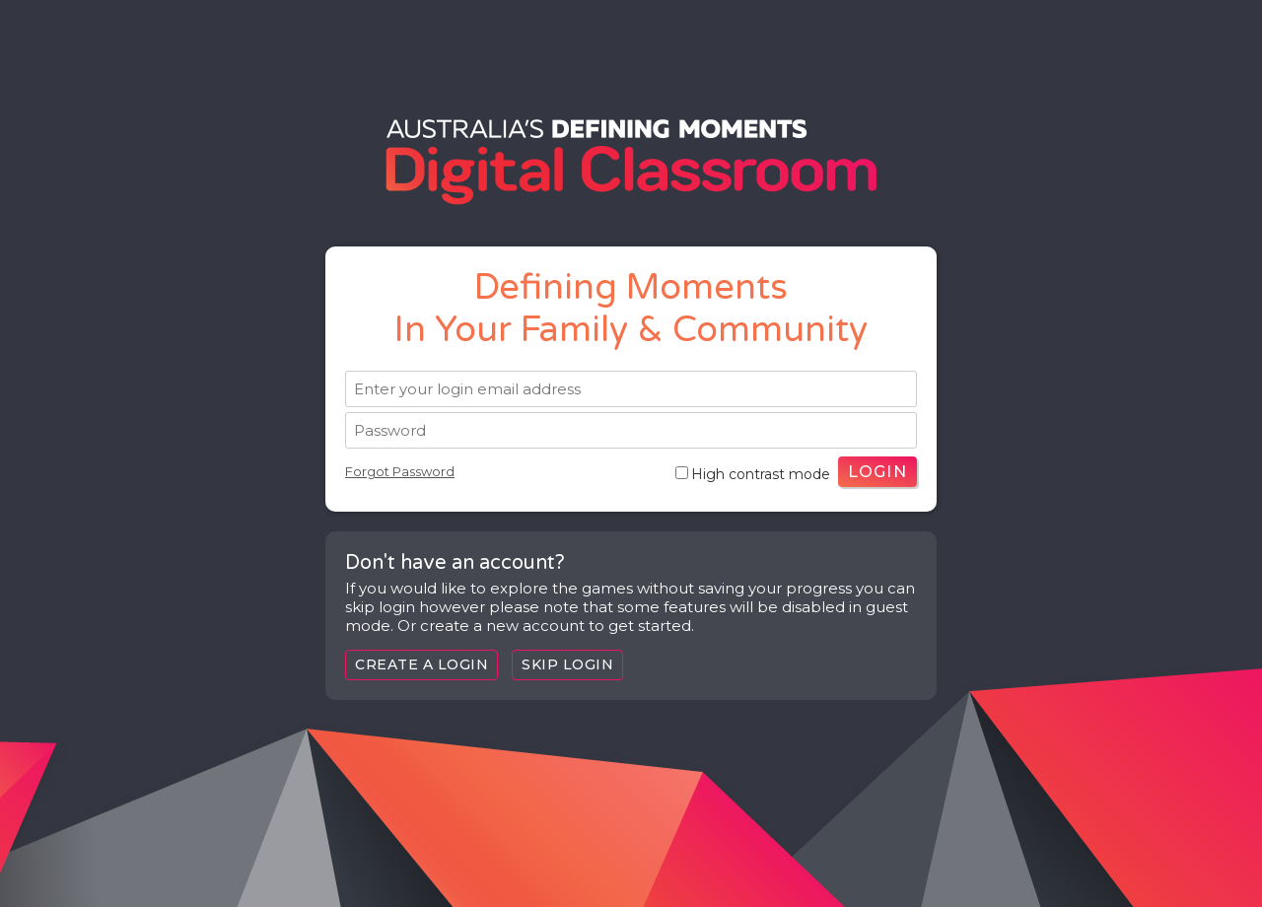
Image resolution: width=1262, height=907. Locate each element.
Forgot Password (400, 471)
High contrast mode (752, 474)
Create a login (421, 664)
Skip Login (567, 664)
